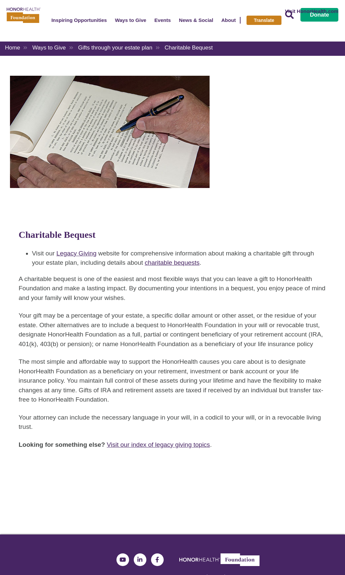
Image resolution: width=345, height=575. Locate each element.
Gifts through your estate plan (115, 48)
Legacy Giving (76, 253)
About (228, 20)
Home (12, 48)
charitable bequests (172, 262)
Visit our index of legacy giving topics (158, 444)
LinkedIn (140, 559)
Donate (319, 15)
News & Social (196, 20)
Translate (264, 20)
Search (289, 15)
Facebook (157, 559)
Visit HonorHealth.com (311, 11)
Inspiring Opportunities (79, 20)
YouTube (122, 559)
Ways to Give (130, 20)
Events (162, 20)
